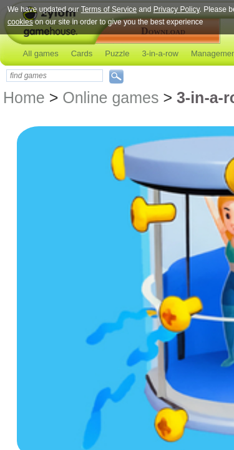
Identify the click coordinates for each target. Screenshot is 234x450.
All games (41, 53)
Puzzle (117, 53)
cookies (20, 22)
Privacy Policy (177, 9)
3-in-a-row (160, 53)
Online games (110, 97)
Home (24, 97)
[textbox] (54, 75)
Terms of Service (109, 9)
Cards (82, 53)
